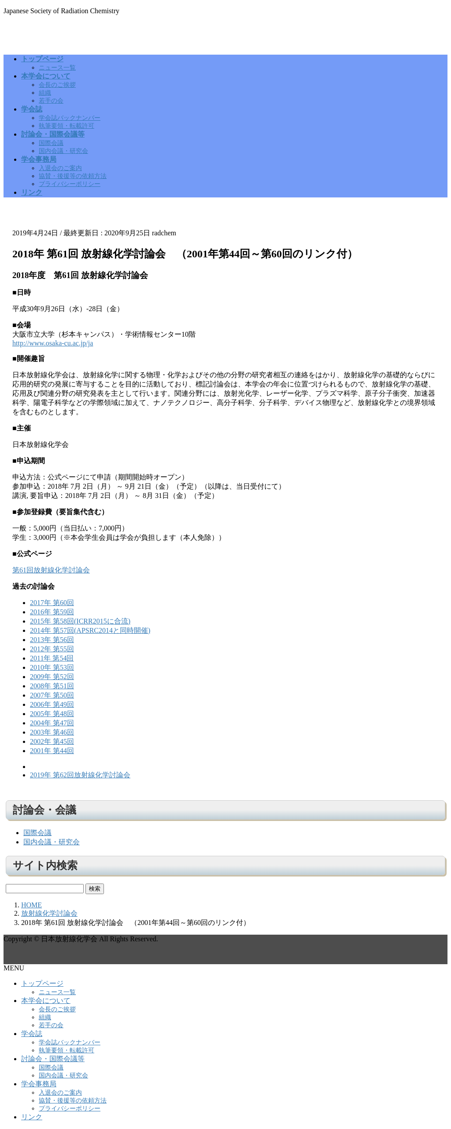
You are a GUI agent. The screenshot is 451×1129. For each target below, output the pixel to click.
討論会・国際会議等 (53, 1058)
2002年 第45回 (52, 741)
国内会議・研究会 (63, 151)
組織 (45, 92)
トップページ (42, 983)
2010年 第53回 (52, 667)
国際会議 (51, 143)
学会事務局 (38, 1084)
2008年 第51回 (52, 686)
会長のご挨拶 (57, 85)
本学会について (45, 1000)
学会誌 (31, 1033)
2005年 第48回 (52, 713)
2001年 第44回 (52, 750)
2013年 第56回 (52, 639)
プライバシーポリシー (69, 184)
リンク (31, 1117)
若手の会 (51, 100)
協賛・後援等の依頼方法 (73, 176)
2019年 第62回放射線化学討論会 (80, 775)
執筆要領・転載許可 (66, 126)
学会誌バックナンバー (69, 118)
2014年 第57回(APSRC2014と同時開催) (90, 630)
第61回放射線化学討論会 (51, 570)
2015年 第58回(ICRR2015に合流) (80, 621)
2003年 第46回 (52, 732)
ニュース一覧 (57, 67)
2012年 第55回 (52, 649)
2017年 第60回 (52, 602)
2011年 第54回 (52, 658)
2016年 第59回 (52, 612)
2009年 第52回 (52, 676)
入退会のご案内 (60, 168)
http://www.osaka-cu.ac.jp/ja (52, 343)
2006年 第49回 (52, 704)
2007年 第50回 (52, 695)
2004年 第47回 (52, 723)
